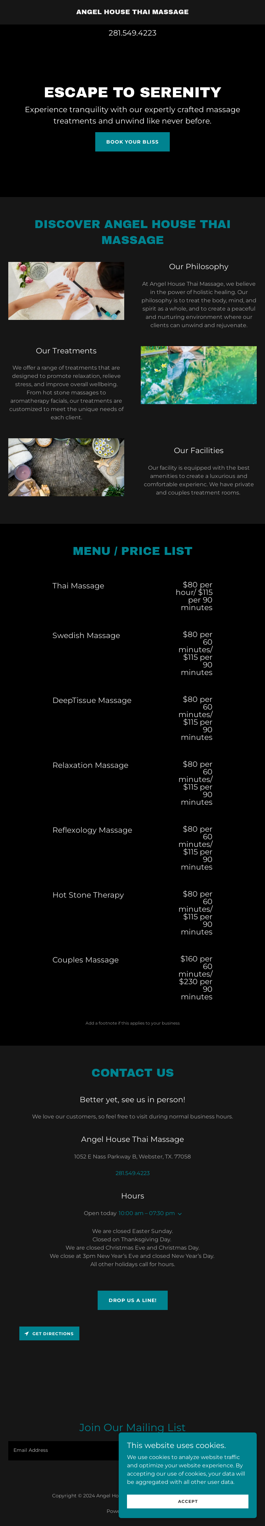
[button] (178, 1214)
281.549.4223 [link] (132, 33)
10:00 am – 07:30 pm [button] (147, 1213)
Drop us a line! (133, 1300)
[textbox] (105, 1450)
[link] (132, 12)
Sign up (234, 1451)
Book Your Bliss (132, 142)
